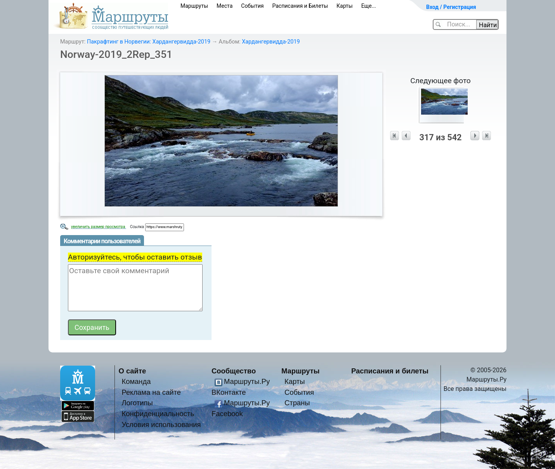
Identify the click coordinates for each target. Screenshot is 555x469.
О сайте (132, 371)
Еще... (368, 6)
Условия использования (161, 424)
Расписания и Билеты (300, 6)
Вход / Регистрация (451, 7)
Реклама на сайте (151, 392)
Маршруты (194, 6)
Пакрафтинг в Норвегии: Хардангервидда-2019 (148, 41)
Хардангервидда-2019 (271, 41)
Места (224, 6)
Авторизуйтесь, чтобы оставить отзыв (135, 257)
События (252, 6)
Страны (297, 403)
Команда (136, 381)
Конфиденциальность (157, 414)
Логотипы (137, 403)
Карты (344, 6)
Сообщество (234, 371)
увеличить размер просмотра (98, 227)
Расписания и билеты (389, 371)
